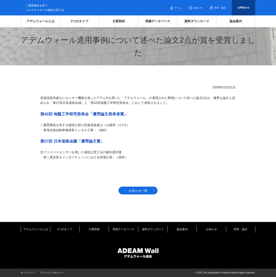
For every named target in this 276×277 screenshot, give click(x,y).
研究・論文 (220, 8)
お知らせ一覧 (138, 190)
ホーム (177, 8)
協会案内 (235, 21)
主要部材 (118, 21)
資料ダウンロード (196, 21)
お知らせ (198, 8)
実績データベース (157, 21)
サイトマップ (28, 272)
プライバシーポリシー (51, 272)
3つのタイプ (79, 21)
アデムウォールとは (40, 21)
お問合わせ (243, 7)
